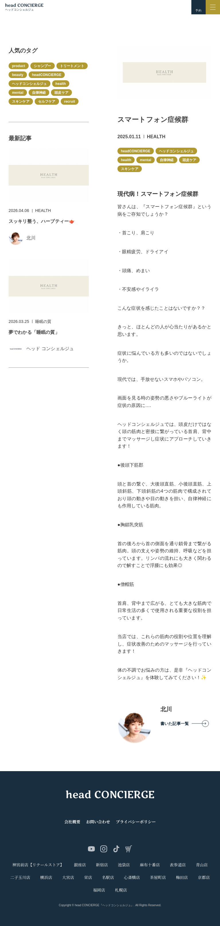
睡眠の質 (43, 321)
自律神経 (167, 160)
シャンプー (42, 66)
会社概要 (72, 821)
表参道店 (178, 865)
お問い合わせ (98, 821)
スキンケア (129, 169)
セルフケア (47, 102)
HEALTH (156, 136)
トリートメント (72, 66)
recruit (69, 102)
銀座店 (80, 865)
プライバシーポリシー (136, 821)
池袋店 (124, 865)
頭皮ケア (189, 160)
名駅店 (108, 878)
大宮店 (68, 878)
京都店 (204, 878)
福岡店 (99, 890)
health (126, 160)
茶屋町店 (158, 878)
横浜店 (46, 878)
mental (145, 160)
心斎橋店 (132, 878)
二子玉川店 (20, 878)
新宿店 (102, 865)
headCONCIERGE (135, 151)
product (18, 66)
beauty (17, 75)
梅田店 (182, 878)
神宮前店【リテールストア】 (38, 865)
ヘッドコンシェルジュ (176, 151)
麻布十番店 (150, 865)
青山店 (202, 865)
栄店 (88, 878)
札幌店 (121, 890)
